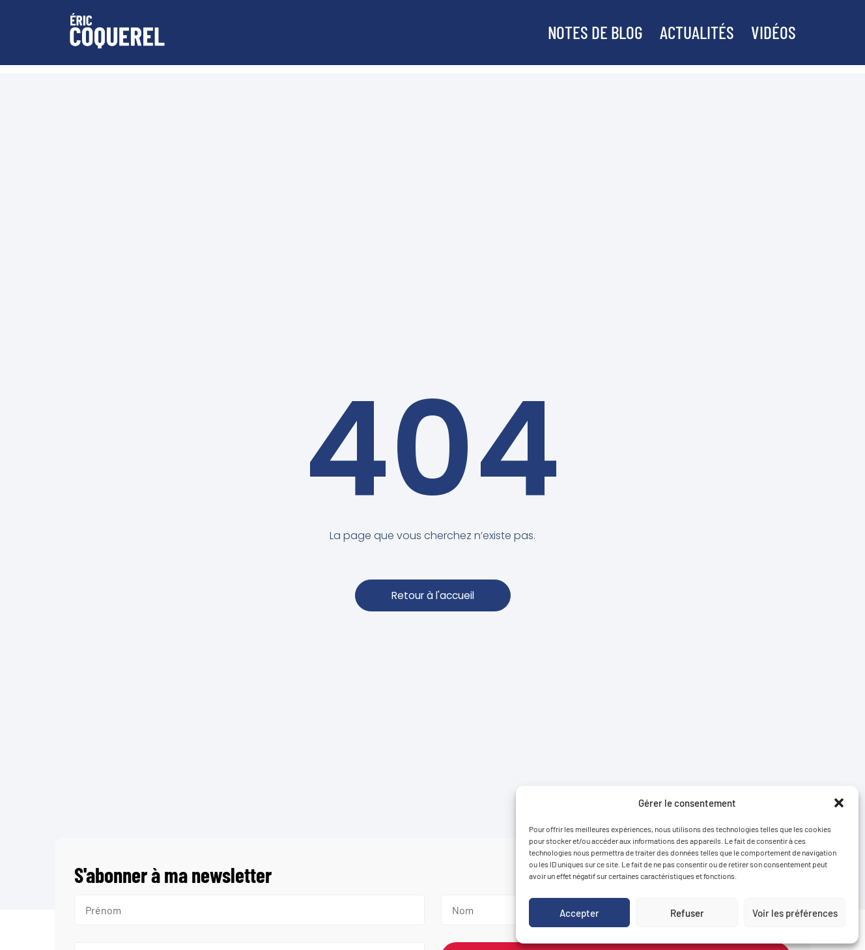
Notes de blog (582, 32)
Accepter (579, 913)
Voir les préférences (795, 913)
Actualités (691, 32)
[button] (838, 802)
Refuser (687, 913)
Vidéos (773, 32)
